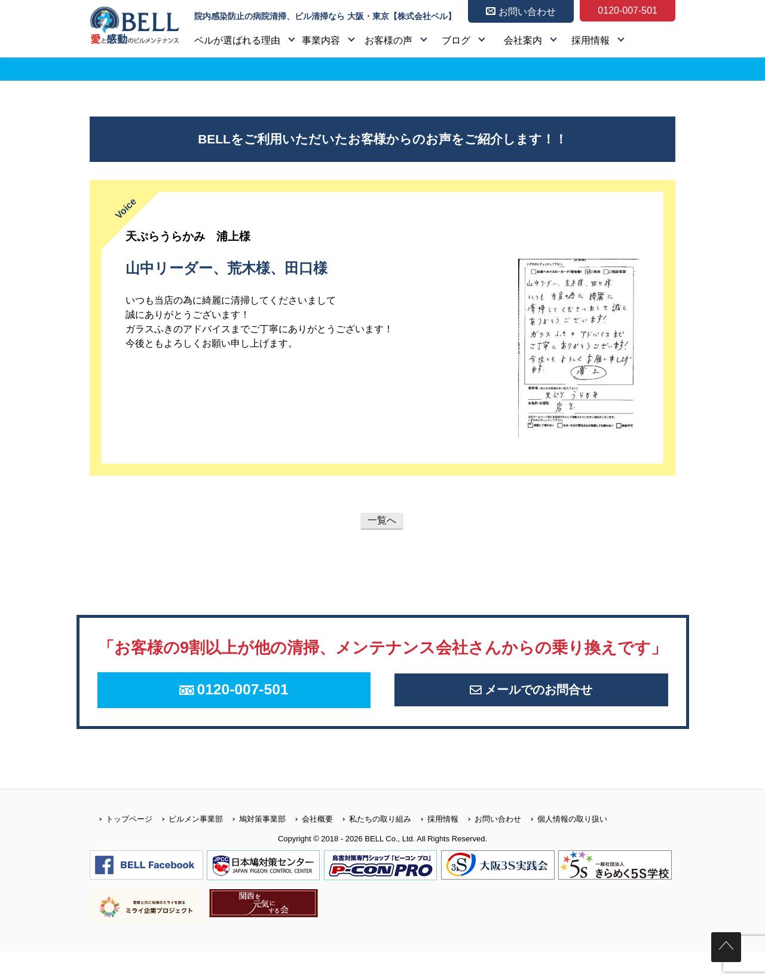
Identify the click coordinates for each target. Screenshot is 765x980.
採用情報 (590, 40)
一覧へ (382, 520)
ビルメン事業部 (187, 847)
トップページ (121, 847)
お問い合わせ (489, 847)
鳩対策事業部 (254, 847)
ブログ (456, 40)
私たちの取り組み (372, 847)
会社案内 (523, 40)
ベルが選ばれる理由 (237, 40)
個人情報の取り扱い (564, 847)
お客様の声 (388, 40)
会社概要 (309, 847)
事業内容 (321, 40)
